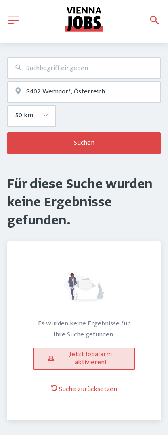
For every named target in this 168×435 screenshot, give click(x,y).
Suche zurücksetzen (84, 389)
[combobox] (84, 68)
